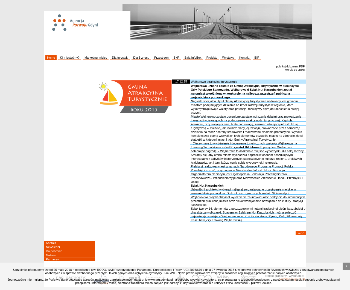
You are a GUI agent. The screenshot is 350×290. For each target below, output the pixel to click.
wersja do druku (295, 69)
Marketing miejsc (95, 57)
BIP (256, 57)
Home (51, 57)
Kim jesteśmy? (70, 57)
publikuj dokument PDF (290, 66)
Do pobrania (54, 251)
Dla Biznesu (141, 57)
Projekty (211, 57)
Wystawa (228, 57)
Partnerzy (52, 259)
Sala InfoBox (192, 57)
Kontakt (244, 57)
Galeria (51, 255)
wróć (301, 233)
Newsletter (53, 247)
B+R (177, 57)
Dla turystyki (120, 57)
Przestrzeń (161, 57)
